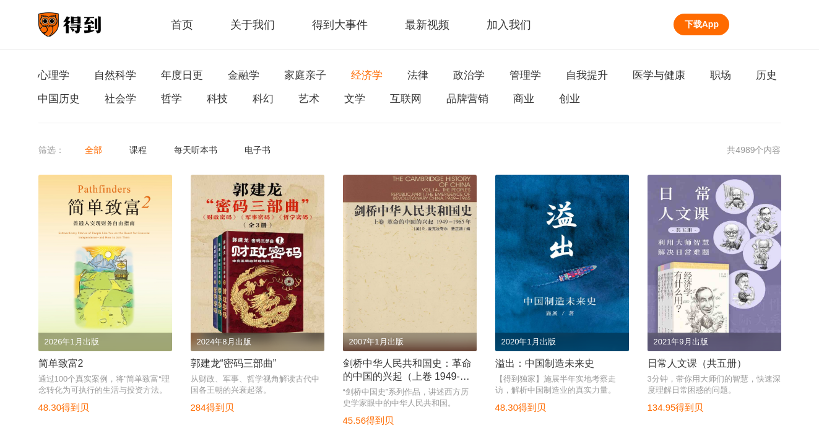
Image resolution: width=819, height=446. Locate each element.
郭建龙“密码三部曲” (234, 363)
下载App (702, 24)
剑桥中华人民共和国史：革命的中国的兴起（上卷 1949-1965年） (407, 376)
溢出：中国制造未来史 (544, 363)
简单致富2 (61, 363)
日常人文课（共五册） (697, 363)
